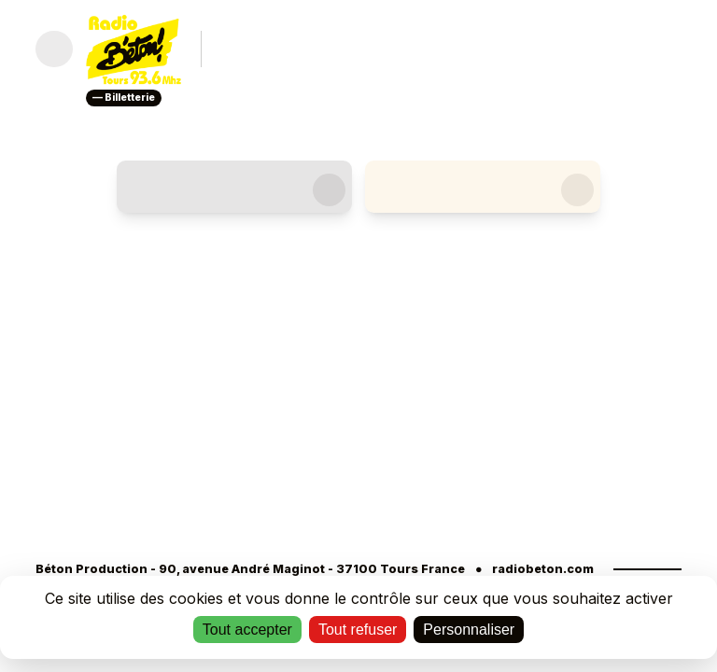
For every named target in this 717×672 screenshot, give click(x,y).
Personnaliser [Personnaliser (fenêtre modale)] (468, 629)
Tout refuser (357, 629)
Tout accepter (247, 629)
